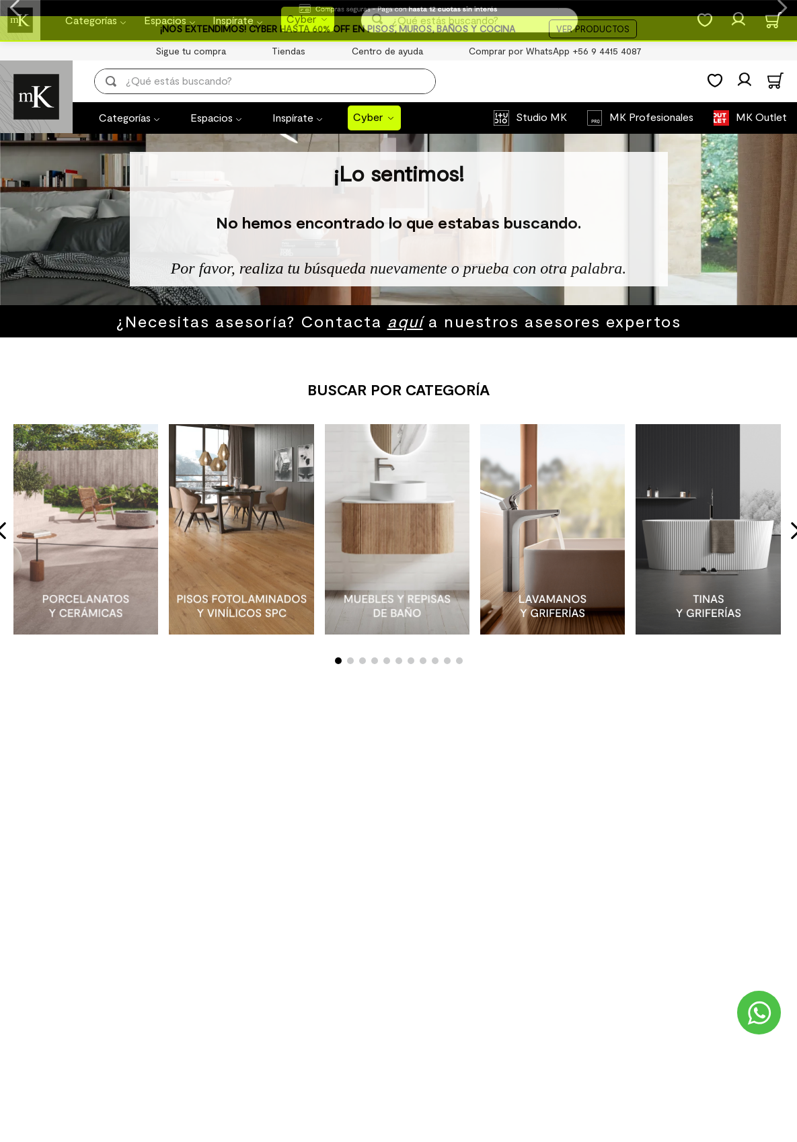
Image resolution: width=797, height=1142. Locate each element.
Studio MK (541, 116)
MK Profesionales (651, 116)
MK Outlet (761, 116)
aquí (405, 321)
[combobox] (274, 81)
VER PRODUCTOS (593, 29)
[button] (338, 660)
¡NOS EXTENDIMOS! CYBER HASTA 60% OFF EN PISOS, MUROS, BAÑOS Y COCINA (337, 28)
